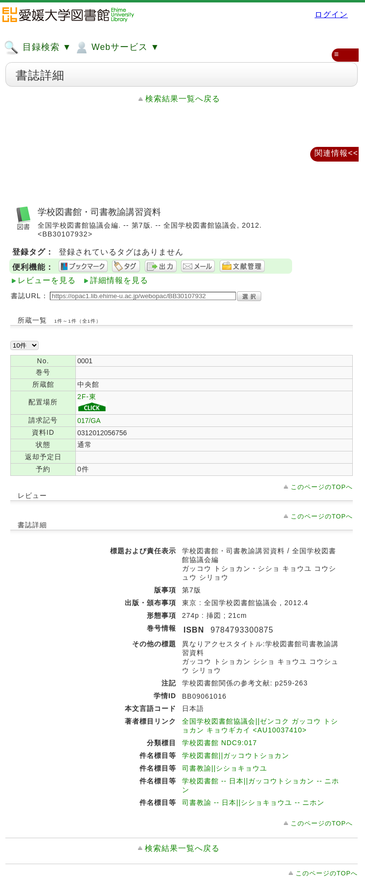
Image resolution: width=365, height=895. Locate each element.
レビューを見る (47, 280)
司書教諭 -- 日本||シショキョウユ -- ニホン (253, 802)
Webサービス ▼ (117, 47)
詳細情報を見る (119, 280)
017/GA (88, 420)
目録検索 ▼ (37, 47)
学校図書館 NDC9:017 (219, 743)
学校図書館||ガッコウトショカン (235, 755)
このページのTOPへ (322, 487)
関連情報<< (336, 153)
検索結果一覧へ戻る (182, 98)
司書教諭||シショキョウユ (224, 768)
